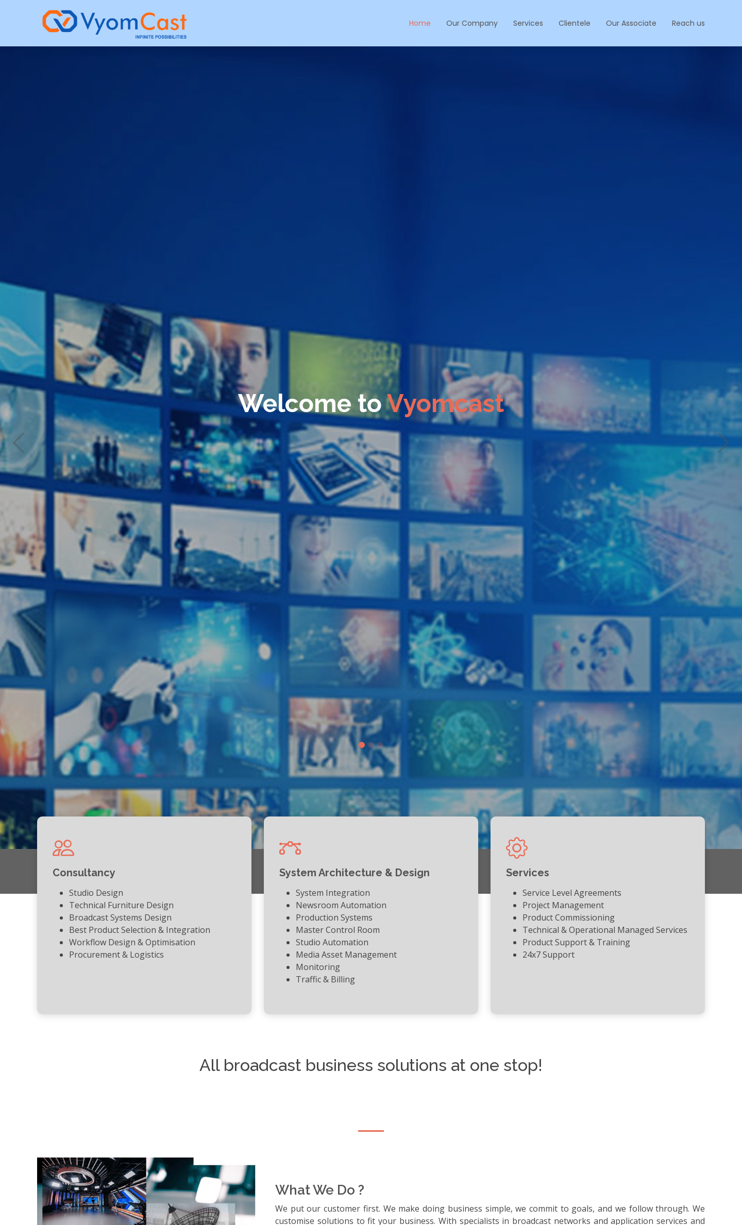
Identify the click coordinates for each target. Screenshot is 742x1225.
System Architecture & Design (354, 872)
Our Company (472, 23)
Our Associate (631, 23)
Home (420, 23)
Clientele (575, 23)
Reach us (688, 23)
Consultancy (84, 872)
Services (528, 23)
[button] (18, 457)
